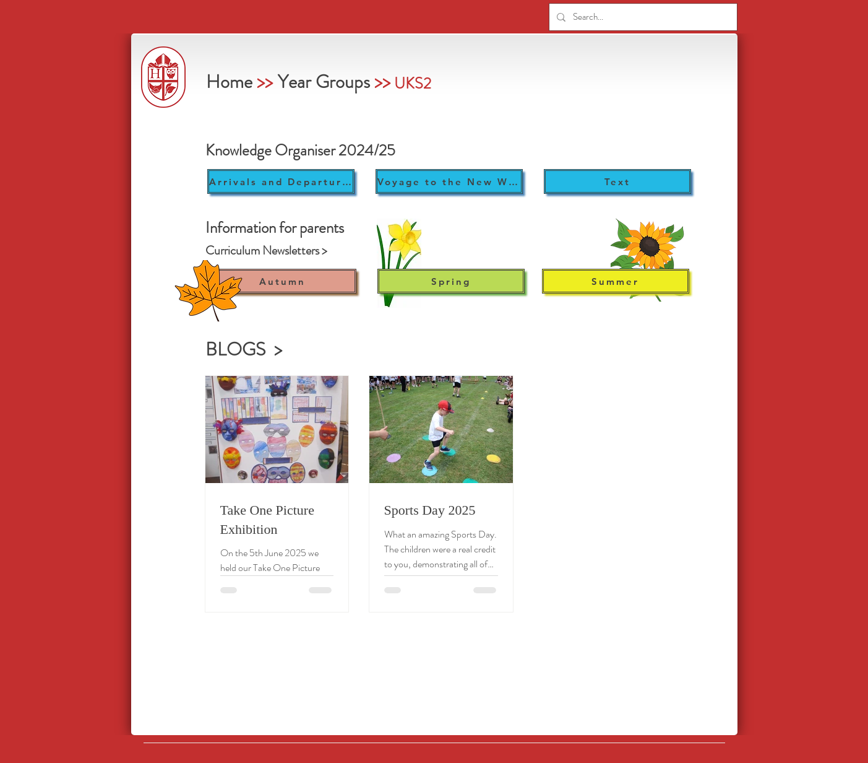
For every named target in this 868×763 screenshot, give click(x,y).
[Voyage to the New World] (449, 181)
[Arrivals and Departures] (281, 181)
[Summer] (615, 281)
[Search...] (642, 17)
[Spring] (451, 281)
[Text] (617, 181)
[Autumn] (282, 281)
